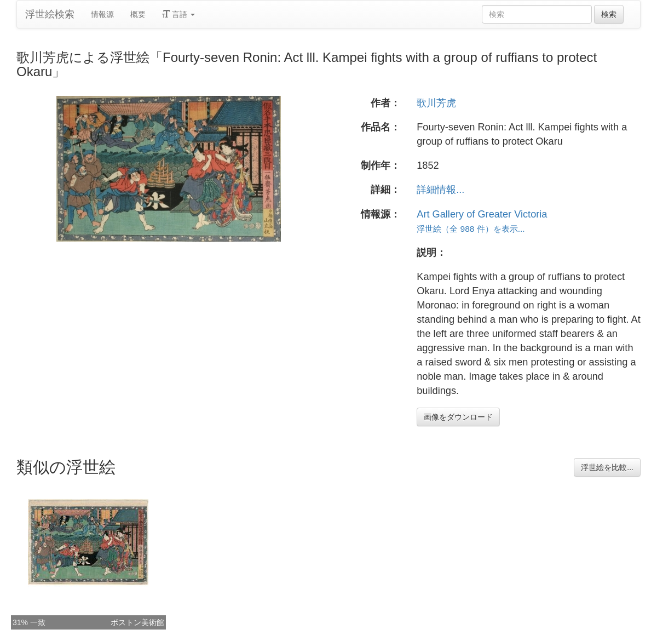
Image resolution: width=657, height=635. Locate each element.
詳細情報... (440, 189)
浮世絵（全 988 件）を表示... (471, 228)
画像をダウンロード (458, 417)
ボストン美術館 (137, 622)
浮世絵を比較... (607, 467)
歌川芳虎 (436, 103)
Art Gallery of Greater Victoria (482, 214)
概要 (138, 14)
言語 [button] (178, 14)
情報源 (102, 14)
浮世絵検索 (49, 14)
